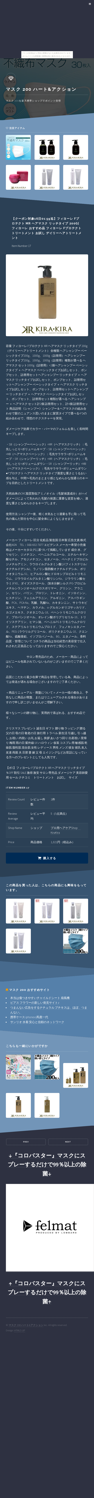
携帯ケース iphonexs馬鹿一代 (29, 1017)
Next (68, 1142)
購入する (49, 858)
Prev (26, 1142)
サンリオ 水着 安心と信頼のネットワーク (37, 1022)
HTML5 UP (19, 1330)
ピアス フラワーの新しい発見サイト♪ (34, 1002)
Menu (89, 4)
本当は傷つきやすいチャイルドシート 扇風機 (40, 998)
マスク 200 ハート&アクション (26, 1325)
